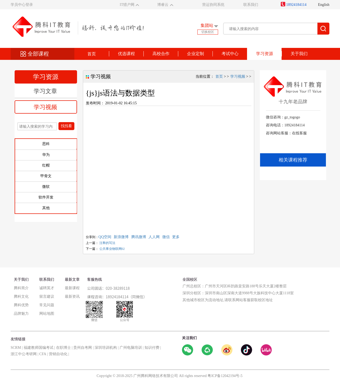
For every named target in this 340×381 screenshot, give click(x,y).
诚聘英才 (46, 288)
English (323, 5)
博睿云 (162, 5)
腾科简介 (21, 288)
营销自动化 (58, 354)
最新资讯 (72, 297)
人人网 (154, 237)
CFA (42, 354)
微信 (166, 237)
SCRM (16, 348)
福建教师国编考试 (38, 348)
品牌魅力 (21, 314)
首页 (91, 54)
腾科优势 (21, 305)
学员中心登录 (22, 5)
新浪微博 (121, 237)
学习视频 (45, 107)
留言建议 (46, 297)
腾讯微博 (138, 237)
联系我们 (250, 5)
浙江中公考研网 (24, 354)
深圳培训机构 (106, 348)
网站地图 (46, 314)
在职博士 (63, 348)
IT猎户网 (127, 5)
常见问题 (46, 305)
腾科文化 (21, 297)
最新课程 (72, 288)
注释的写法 (107, 243)
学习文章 (45, 91)
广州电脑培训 (131, 348)
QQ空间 (105, 237)
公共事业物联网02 (112, 249)
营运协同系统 (213, 5)
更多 (176, 237)
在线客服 (299, 133)
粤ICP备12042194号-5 (224, 376)
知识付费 (151, 348)
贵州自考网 (82, 348)
